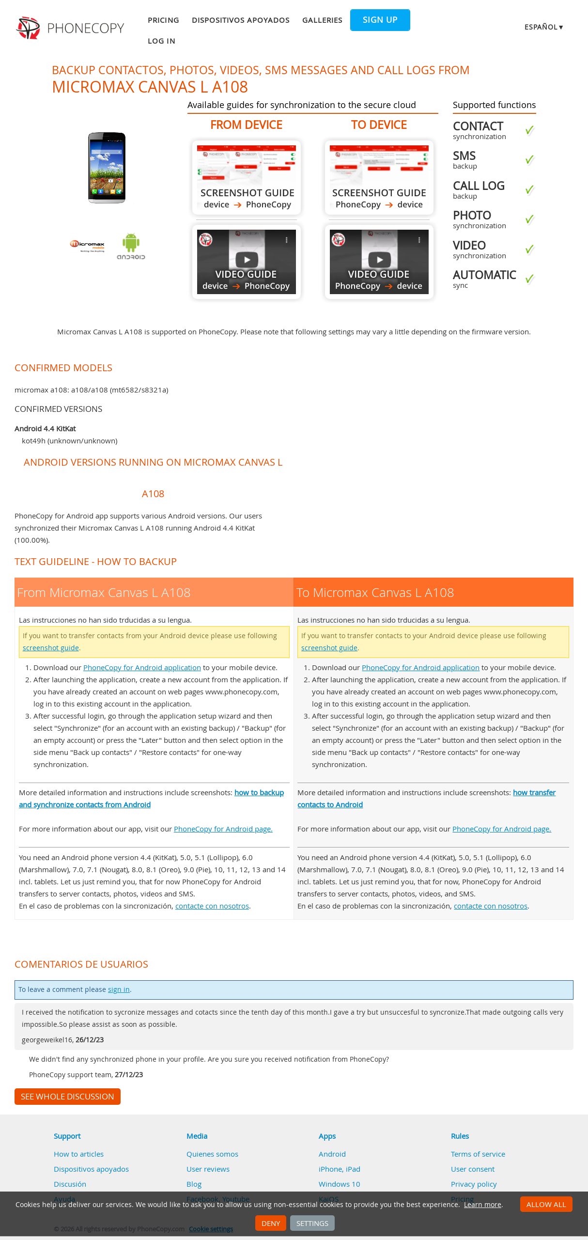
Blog (193, 1184)
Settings (312, 1223)
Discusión (70, 1184)
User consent (473, 1169)
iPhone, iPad (339, 1169)
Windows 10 (339, 1184)
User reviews (208, 1169)
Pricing (163, 20)
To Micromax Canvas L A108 (379, 178)
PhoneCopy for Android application (142, 667)
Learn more (482, 1204)
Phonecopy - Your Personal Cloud (71, 28)
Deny (271, 1223)
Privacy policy (474, 1184)
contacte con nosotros (212, 905)
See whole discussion (67, 1096)
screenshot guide (51, 648)
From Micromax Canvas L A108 (246, 178)
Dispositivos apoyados (241, 20)
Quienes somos (212, 1154)
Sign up (380, 20)
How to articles (79, 1154)
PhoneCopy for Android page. (223, 828)
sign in (119, 989)
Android (332, 1154)
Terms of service (478, 1154)
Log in (161, 41)
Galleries (322, 20)
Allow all (546, 1204)
